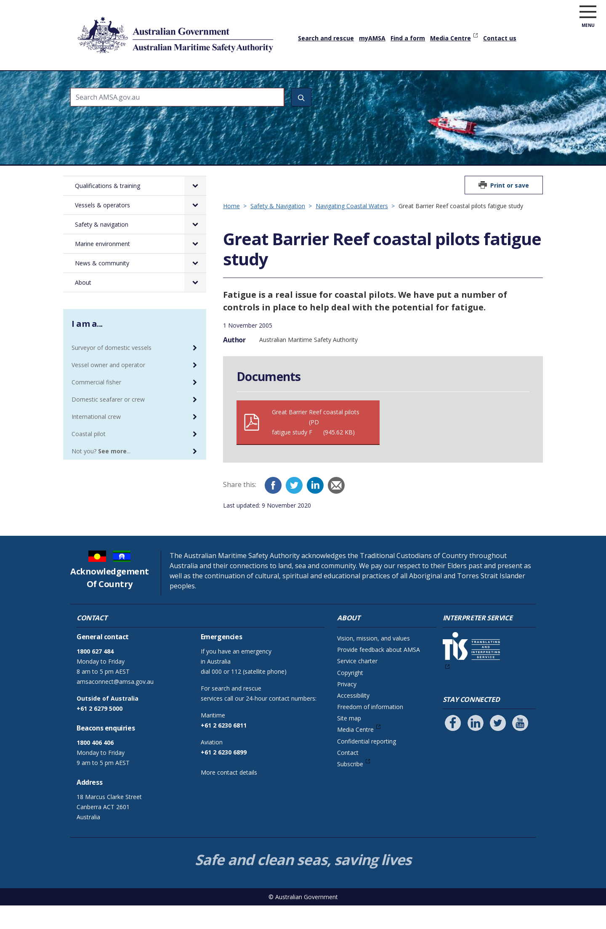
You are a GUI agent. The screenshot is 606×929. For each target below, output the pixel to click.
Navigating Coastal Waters (352, 229)
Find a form (408, 38)
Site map (349, 742)
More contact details (229, 796)
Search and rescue (326, 38)
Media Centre (450, 38)
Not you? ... (101, 475)
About (497, 82)
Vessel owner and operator (108, 388)
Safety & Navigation (277, 229)
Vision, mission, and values (373, 662)
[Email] (336, 508)
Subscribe (350, 787)
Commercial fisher (96, 406)
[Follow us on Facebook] (453, 746)
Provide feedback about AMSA (378, 673)
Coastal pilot (89, 457)
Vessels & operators (218, 82)
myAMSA (372, 38)
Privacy (346, 708)
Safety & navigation (293, 82)
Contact (348, 776)
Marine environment (369, 82)
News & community (445, 82)
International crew (96, 440)
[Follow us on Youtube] (520, 746)
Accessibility (353, 719)
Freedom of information (370, 730)
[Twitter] (294, 508)
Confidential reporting (366, 765)
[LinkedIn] (315, 508)
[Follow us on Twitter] (498, 746)
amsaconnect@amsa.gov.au (115, 705)
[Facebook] (273, 508)
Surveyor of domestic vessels (112, 371)
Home (79, 75)
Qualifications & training (136, 82)
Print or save (509, 209)
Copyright (350, 696)
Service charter (357, 684)
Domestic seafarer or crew (108, 423)
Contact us (499, 38)
